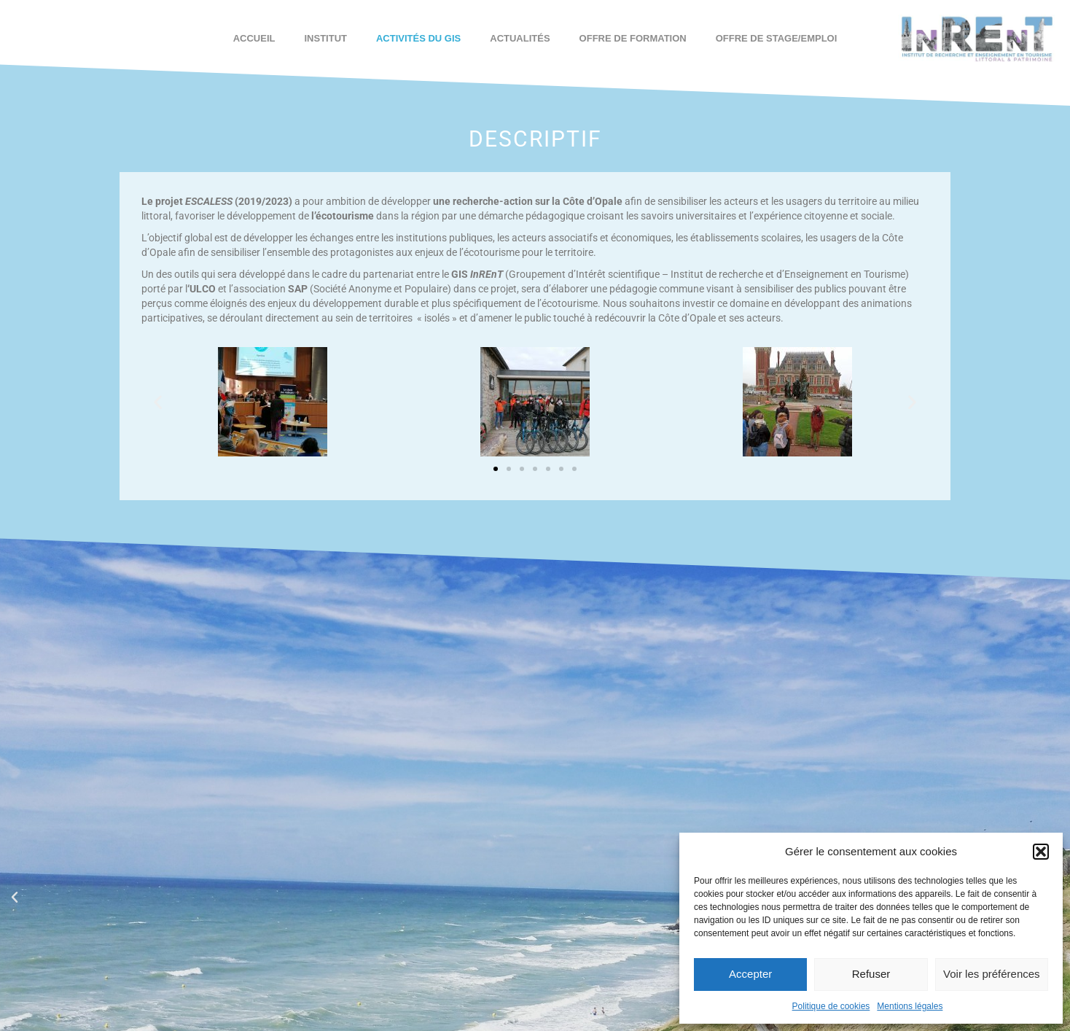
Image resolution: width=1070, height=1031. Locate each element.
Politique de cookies (831, 1006)
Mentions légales (909, 1006)
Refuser (871, 974)
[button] (1041, 851)
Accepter (750, 974)
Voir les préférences (991, 974)
